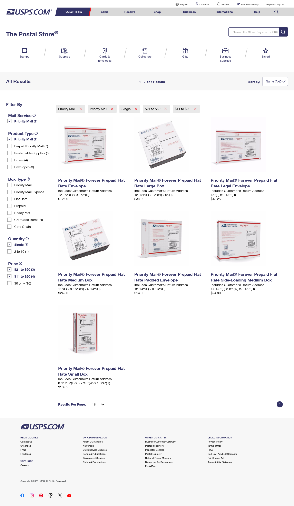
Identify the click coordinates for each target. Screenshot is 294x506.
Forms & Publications (94, 454)
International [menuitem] (225, 11)
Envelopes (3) (24, 167)
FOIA (210, 449)
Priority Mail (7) (26, 121)
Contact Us (26, 441)
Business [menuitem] (189, 11)
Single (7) (21, 244)
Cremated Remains (28, 219)
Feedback (25, 454)
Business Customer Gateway (160, 441)
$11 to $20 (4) (24, 276)
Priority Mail (23, 185)
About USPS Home (93, 441)
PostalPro (150, 466)
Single (126, 109)
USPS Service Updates (95, 449)
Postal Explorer (153, 454)
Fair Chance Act (216, 458)
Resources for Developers (159, 462)
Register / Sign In (275, 4)
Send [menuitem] (104, 11)
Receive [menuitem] (129, 11)
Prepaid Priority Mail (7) (31, 146)
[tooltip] (34, 115)
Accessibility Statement (220, 462)
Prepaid (20, 206)
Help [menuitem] (257, 11)
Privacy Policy (215, 441)
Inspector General (154, 449)
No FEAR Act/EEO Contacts (222, 454)
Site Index (25, 445)
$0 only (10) (22, 283)
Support (225, 4)
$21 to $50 (153, 109)
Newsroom (89, 445)
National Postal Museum (158, 458)
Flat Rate (21, 199)
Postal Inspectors (154, 445)
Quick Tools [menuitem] (74, 11)
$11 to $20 (183, 109)
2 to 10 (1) (21, 251)
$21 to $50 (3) (24, 269)
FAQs (23, 449)
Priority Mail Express (29, 192)
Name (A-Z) (274, 81)
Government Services (94, 458)
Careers (24, 465)
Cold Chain (22, 226)
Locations (204, 4)
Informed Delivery (249, 4)
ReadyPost (22, 213)
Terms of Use (214, 445)
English (179, 4)
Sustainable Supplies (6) (31, 153)
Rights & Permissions (94, 462)
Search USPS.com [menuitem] (276, 12)
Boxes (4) (21, 160)
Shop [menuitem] (157, 11)
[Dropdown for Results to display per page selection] (98, 404)
